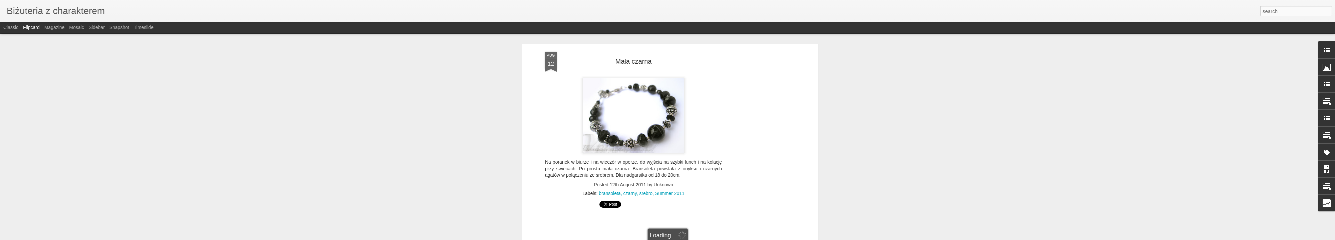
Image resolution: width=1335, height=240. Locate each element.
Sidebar (97, 27)
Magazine (54, 27)
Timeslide (144, 27)
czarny (629, 193)
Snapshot (119, 27)
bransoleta (609, 193)
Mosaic (76, 27)
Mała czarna (633, 61)
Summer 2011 (670, 193)
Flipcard (31, 27)
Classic (10, 27)
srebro (645, 193)
